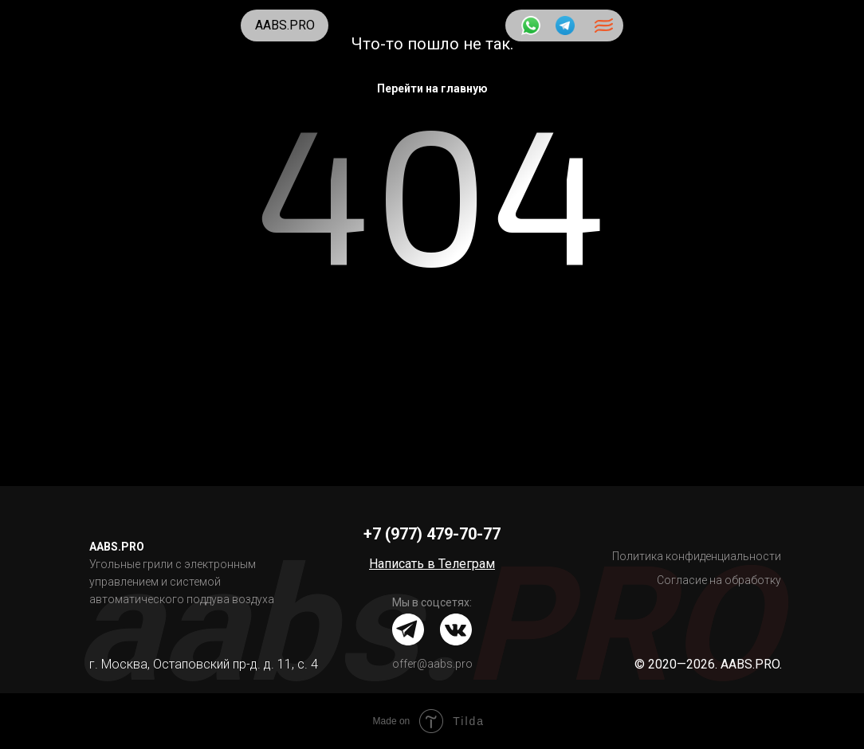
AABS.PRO (285, 25)
